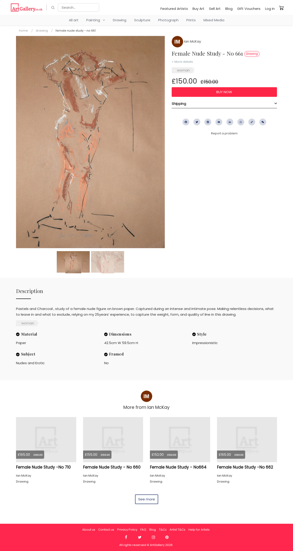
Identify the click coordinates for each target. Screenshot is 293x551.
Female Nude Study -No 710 (43, 467)
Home (23, 31)
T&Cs (163, 529)
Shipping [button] (179, 103)
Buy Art (198, 8)
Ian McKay (186, 41)
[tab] (224, 103)
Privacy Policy (127, 529)
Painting (95, 20)
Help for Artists (199, 529)
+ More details (182, 62)
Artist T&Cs (177, 529)
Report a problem (224, 133)
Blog (229, 8)
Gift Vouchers (248, 8)
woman (183, 70)
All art (74, 20)
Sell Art (215, 8)
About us (88, 529)
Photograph (168, 20)
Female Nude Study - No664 (178, 467)
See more (146, 499)
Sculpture (142, 20)
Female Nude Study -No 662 (245, 467)
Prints (191, 20)
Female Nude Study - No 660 (112, 467)
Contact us (106, 529)
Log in (270, 8)
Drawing (119, 20)
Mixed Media (213, 20)
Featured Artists (174, 8)
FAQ (143, 529)
